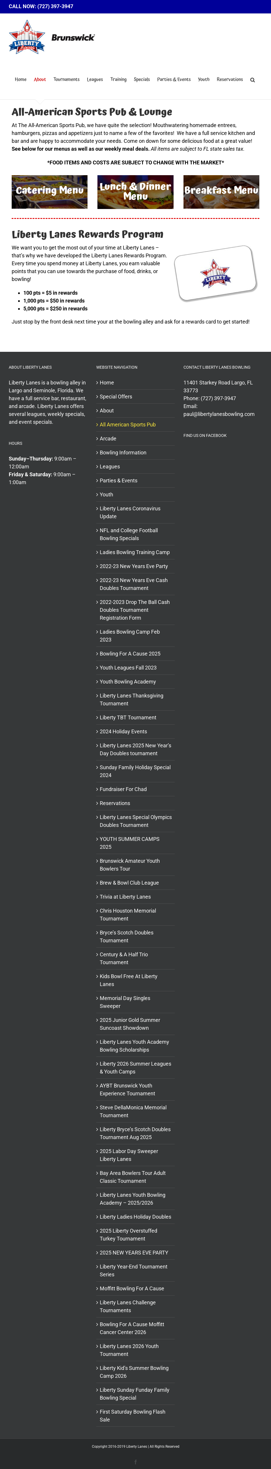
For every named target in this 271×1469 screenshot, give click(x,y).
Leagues (110, 466)
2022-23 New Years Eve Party (134, 566)
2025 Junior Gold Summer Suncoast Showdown (130, 1024)
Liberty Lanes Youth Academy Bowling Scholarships (134, 1046)
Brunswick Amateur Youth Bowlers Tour (130, 865)
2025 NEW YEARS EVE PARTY (134, 1253)
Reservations (115, 803)
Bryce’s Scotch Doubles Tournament (126, 936)
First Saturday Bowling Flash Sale (132, 1416)
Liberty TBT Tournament (128, 717)
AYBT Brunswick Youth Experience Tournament (127, 1090)
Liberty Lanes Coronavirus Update (130, 512)
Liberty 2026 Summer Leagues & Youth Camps (135, 1068)
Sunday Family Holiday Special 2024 (135, 771)
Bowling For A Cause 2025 (130, 654)
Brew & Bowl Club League (129, 883)
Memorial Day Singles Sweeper (125, 1002)
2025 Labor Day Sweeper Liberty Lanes (129, 1155)
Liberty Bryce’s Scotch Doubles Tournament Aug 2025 (135, 1133)
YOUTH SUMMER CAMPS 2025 (130, 843)
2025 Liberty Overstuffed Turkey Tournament (128, 1235)
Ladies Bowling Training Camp (135, 552)
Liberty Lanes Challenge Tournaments (128, 1306)
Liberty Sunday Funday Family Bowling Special (134, 1394)
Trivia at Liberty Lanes (125, 897)
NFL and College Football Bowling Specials (129, 534)
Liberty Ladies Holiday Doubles (135, 1217)
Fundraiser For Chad (123, 789)
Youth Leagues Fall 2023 (128, 668)
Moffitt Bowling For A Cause (132, 1288)
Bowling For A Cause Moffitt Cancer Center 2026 (132, 1328)
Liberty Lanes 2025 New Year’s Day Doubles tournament (135, 749)
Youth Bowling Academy (128, 682)
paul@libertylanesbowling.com (219, 414)
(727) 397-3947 (218, 398)
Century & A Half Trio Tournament (124, 958)
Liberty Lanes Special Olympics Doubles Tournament (136, 821)
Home (107, 382)
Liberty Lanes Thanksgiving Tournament (131, 700)
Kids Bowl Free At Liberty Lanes (129, 980)
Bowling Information (123, 452)
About (107, 410)
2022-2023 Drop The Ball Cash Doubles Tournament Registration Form (135, 610)
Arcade (108, 438)
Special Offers (116, 396)
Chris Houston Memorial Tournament (128, 915)
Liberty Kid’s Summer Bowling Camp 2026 (134, 1372)
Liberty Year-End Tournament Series (133, 1271)
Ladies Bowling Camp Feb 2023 (130, 636)
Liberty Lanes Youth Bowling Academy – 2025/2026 (132, 1199)
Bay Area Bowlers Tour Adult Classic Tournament (133, 1177)
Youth (106, 494)
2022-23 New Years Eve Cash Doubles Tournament (134, 584)
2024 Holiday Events (123, 731)
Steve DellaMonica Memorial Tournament (133, 1111)
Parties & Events (118, 480)
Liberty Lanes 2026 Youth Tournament (129, 1350)
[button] (252, 79)
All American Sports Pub (128, 424)
